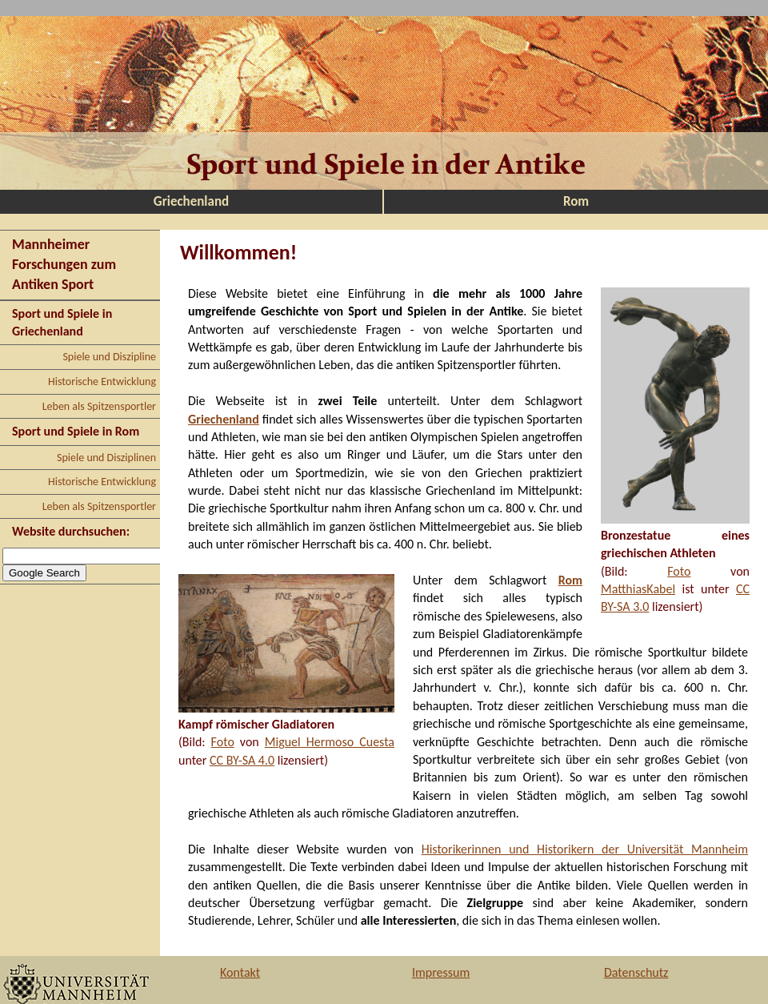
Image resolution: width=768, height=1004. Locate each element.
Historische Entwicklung (102, 381)
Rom (576, 201)
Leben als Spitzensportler (99, 406)
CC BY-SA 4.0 (242, 760)
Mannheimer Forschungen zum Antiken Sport (64, 264)
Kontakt (240, 972)
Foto (678, 571)
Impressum (441, 972)
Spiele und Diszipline (109, 356)
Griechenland (191, 201)
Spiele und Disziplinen (106, 457)
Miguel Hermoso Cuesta (329, 741)
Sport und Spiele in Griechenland (62, 322)
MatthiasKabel (638, 588)
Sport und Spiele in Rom (75, 431)
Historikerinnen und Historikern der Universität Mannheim (585, 849)
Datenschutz (636, 972)
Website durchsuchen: (71, 531)
